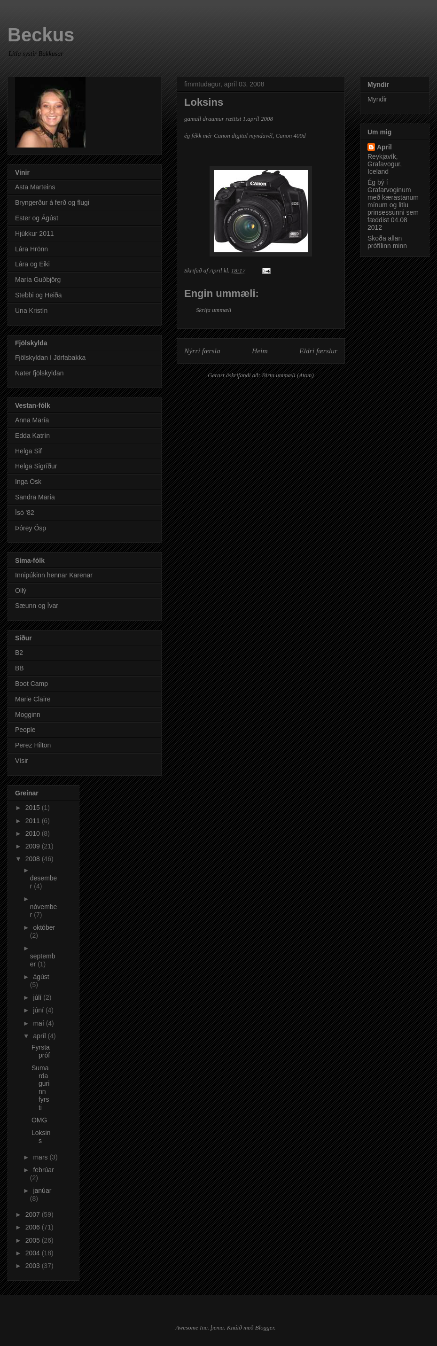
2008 (33, 859)
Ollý (20, 590)
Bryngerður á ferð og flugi (52, 202)
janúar (42, 1190)
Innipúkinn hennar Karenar (54, 575)
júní (39, 1010)
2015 (33, 807)
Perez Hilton (33, 745)
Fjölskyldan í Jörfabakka (50, 357)
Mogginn (27, 714)
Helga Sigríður (36, 466)
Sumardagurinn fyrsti (40, 1087)
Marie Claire (32, 699)
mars (41, 1157)
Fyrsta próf (40, 1051)
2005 (33, 1240)
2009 (33, 846)
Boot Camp (31, 683)
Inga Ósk (28, 481)
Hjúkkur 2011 (34, 233)
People (25, 729)
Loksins (40, 1136)
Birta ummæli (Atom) (288, 375)
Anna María (32, 420)
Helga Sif (28, 451)
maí (39, 1023)
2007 (33, 1214)
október (44, 927)
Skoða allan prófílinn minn (387, 241)
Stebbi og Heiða (38, 295)
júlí (38, 997)
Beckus (41, 34)
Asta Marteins (35, 187)
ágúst (41, 976)
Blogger (264, 1327)
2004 (33, 1253)
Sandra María (35, 497)
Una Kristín (31, 310)
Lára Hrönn (31, 249)
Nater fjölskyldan (39, 373)
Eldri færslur (318, 351)
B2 (19, 652)
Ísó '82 (24, 512)
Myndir (377, 99)
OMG (39, 1120)
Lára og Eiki (32, 264)
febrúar (43, 1170)
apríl (40, 1036)
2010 (33, 833)
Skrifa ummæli (213, 309)
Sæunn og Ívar (36, 605)
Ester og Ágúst (36, 218)
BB (19, 668)
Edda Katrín (32, 435)
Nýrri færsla (202, 351)
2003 (33, 1265)
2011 (33, 821)
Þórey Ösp (30, 528)
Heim (260, 351)
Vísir (21, 760)
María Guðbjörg (38, 279)
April (384, 147)
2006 (33, 1227)
